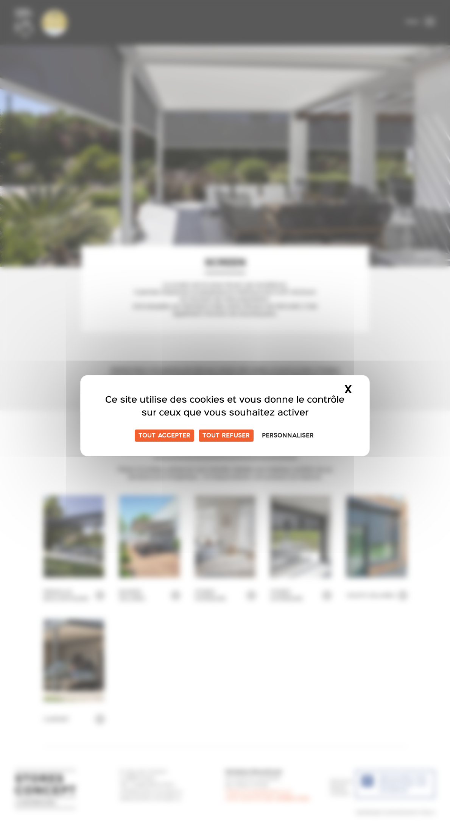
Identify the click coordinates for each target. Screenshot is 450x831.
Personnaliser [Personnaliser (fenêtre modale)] (288, 435)
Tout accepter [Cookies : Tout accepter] (164, 435)
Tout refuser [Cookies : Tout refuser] (226, 435)
